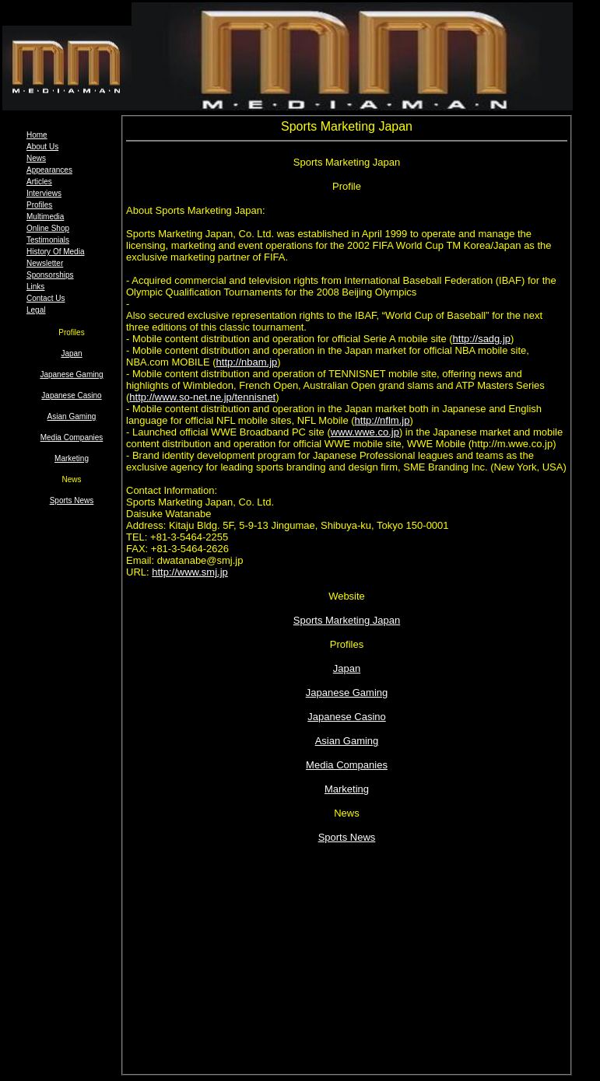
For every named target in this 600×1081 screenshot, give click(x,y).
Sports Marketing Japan (346, 620)
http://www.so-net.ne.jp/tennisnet (202, 397)
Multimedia (45, 216)
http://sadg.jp (482, 339)
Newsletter (44, 263)
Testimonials (47, 240)
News (36, 158)
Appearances (49, 170)
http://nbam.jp (247, 362)
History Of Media (55, 251)
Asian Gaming (71, 416)
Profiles (39, 205)
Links (35, 286)
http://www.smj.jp (190, 572)
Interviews (43, 193)
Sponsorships (50, 275)
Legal (35, 310)
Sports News (72, 500)
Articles (39, 181)
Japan (71, 353)
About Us (42, 146)
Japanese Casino (71, 395)
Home (36, 135)
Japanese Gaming (71, 374)
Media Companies (72, 437)
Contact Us (45, 298)
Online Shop (47, 228)
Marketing (71, 458)
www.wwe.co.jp (365, 432)
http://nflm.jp (382, 420)
